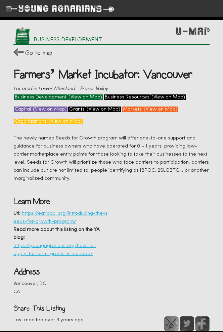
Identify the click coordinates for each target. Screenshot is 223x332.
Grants (77, 109)
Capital (23, 109)
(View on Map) (85, 97)
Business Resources (127, 97)
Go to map (38, 52)
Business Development (40, 97)
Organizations (31, 121)
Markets (132, 109)
